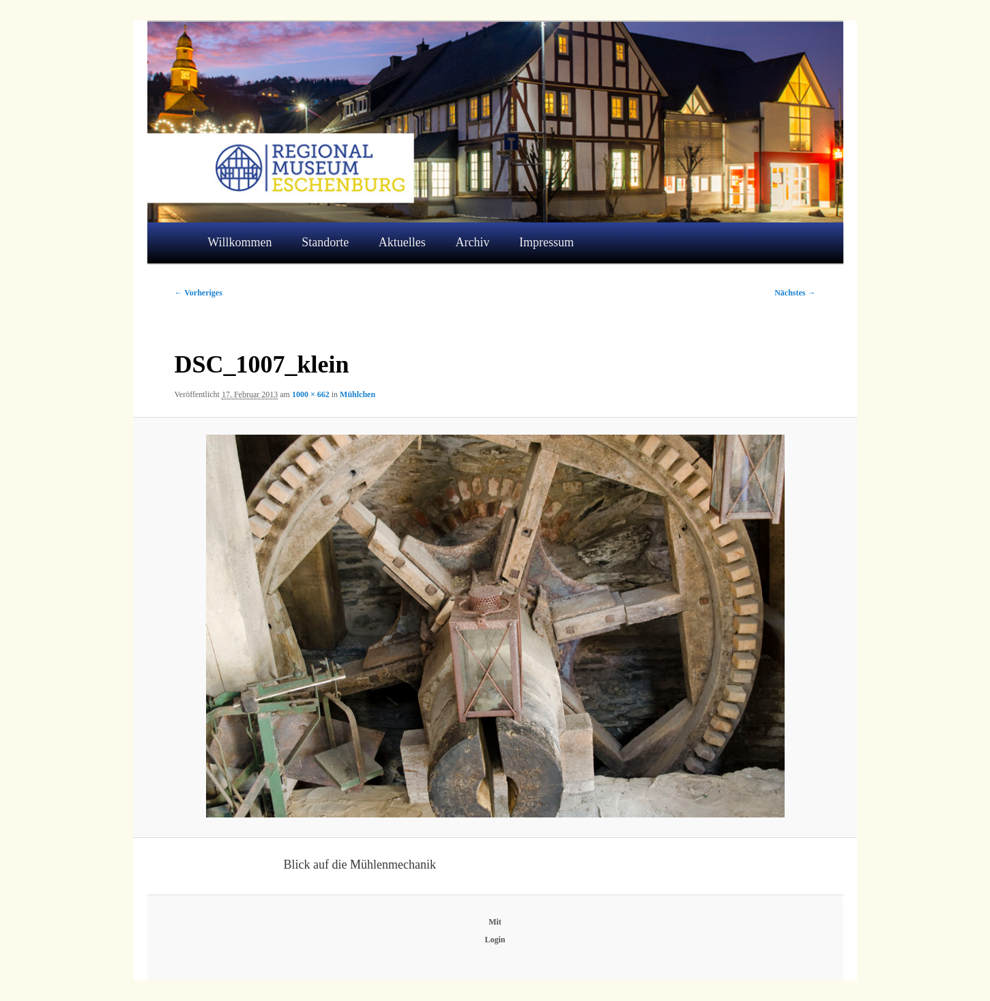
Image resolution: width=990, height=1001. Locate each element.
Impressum (546, 242)
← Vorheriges (198, 293)
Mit (495, 922)
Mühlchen (357, 394)
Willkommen (239, 242)
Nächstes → (794, 293)
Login (494, 939)
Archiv (472, 242)
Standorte (325, 242)
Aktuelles (402, 242)
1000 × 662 (311, 394)
